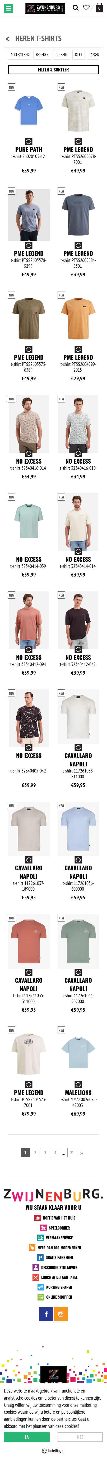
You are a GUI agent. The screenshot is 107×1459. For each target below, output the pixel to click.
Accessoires (20, 54)
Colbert (62, 54)
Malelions (78, 1092)
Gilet (78, 54)
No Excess (28, 461)
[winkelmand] (99, 7)
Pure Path (28, 149)
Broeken (42, 54)
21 (71, 1152)
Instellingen (53, 1450)
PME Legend (78, 149)
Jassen (94, 54)
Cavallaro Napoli (78, 759)
